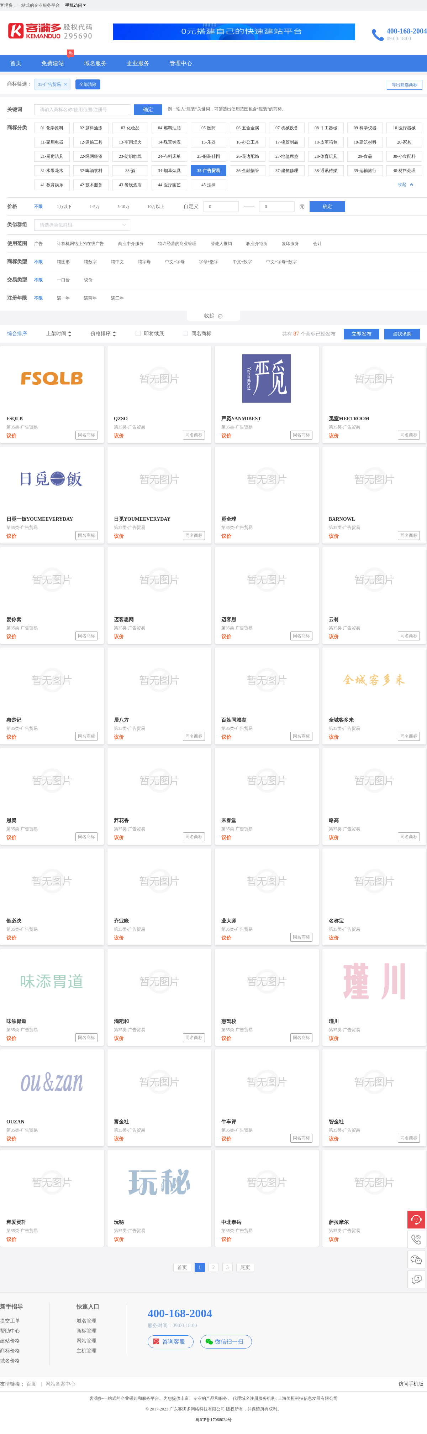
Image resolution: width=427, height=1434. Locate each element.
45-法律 (208, 184)
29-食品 (365, 156)
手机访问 (75, 5)
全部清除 (87, 84)
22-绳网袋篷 (91, 156)
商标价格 (10, 1351)
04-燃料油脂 (169, 127)
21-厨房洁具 (52, 156)
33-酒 (130, 170)
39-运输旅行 (365, 170)
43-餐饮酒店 (130, 184)
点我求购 (402, 334)
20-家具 (404, 142)
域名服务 (95, 63)
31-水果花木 (52, 170)
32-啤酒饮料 (91, 170)
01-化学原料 (52, 127)
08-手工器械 (326, 127)
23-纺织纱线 (130, 156)
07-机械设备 (286, 127)
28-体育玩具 (326, 156)
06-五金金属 (247, 127)
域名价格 (10, 1360)
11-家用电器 (52, 142)
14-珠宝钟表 (169, 142)
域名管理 (86, 1321)
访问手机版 (411, 1384)
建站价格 (10, 1341)
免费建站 (52, 63)
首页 (15, 63)
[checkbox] (150, 334)
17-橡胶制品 (286, 142)
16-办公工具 (247, 142)
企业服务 (138, 63)
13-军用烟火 (130, 142)
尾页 (245, 1267)
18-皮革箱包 (326, 142)
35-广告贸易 (208, 170)
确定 (327, 206)
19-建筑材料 (365, 142)
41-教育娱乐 (52, 184)
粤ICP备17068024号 (213, 1419)
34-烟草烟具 (169, 170)
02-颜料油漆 (91, 127)
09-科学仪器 (365, 127)
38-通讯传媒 (326, 170)
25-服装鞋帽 (208, 156)
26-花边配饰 (247, 156)
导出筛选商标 (404, 84)
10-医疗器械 (404, 127)
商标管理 (86, 1331)
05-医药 (208, 127)
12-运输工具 (91, 142)
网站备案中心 (60, 1384)
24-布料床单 (169, 156)
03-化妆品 (130, 127)
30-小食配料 (404, 156)
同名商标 (86, 434)
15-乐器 (208, 142)
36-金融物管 (247, 170)
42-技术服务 (91, 184)
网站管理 (86, 1341)
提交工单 (10, 1321)
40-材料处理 (404, 170)
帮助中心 (10, 1331)
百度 (31, 1384)
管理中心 (180, 63)
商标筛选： (19, 84)
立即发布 (361, 334)
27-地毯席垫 (286, 156)
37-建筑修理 (286, 170)
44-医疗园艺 (169, 184)
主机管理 (86, 1351)
